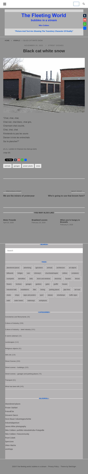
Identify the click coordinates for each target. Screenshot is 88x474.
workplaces (43, 300)
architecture (61, 268)
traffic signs (73, 295)
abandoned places (13, 268)
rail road (77, 290)
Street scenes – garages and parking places (21, 374)
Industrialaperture (12, 423)
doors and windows (43, 279)
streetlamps (61, 295)
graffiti (56, 284)
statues (50, 295)
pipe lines (67, 290)
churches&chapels (51, 273)
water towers (18, 300)
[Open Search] (84, 4)
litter (34, 290)
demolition (21, 279)
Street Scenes (56, 45)
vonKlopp (9, 449)
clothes (64, 273)
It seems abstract (11, 336)
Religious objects (11, 348)
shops (17, 295)
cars (28, 273)
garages (17, 166)
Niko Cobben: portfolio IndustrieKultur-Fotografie (24, 430)
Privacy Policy (53, 466)
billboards (10, 273)
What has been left (12, 386)
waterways (31, 300)
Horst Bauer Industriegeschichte (18, 419)
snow (38, 166)
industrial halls (11, 290)
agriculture (39, 268)
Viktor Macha (10, 445)
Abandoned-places (12, 404)
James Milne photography (15, 426)
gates (47, 284)
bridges (20, 273)
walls (8, 300)
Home (7, 40)
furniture (19, 284)
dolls (31, 279)
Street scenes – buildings (14, 367)
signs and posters (29, 295)
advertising (27, 268)
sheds (9, 295)
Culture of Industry (12, 323)
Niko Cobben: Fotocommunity (17, 434)
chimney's (37, 273)
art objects (72, 268)
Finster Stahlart (11, 408)
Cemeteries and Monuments (15, 317)
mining (42, 290)
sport (41, 295)
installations (25, 290)
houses (64, 284)
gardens (38, 284)
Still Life (8, 355)
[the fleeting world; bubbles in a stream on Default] (76, 4)
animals (16, 40)
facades (68, 279)
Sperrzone (9, 441)
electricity (58, 279)
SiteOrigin (72, 466)
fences (77, 279)
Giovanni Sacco (11, 415)
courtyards (10, 279)
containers (75, 273)
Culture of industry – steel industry (18, 329)
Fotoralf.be (9, 411)
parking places (54, 290)
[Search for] (44, 250)
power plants (28, 166)
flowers (9, 284)
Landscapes (9, 342)
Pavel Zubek (10, 438)
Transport (8, 380)
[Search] (80, 249)
